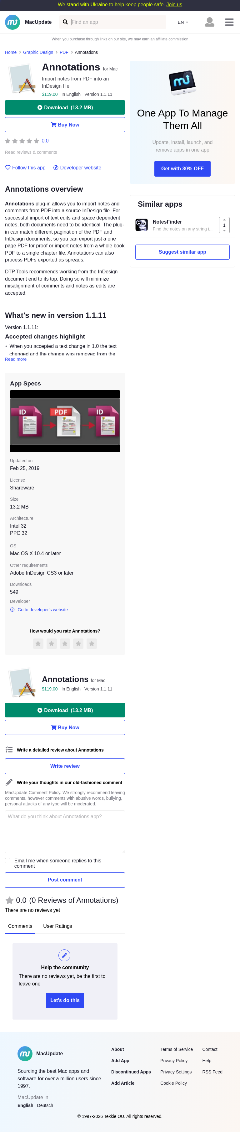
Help (206, 1060)
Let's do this (65, 1000)
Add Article (122, 1083)
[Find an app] (65, 22)
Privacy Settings (176, 1072)
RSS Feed (212, 1072)
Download (65, 107)
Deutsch (45, 1105)
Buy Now (65, 124)
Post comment (65, 879)
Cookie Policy (173, 1083)
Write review (65, 766)
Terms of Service (176, 1049)
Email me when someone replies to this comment (57, 863)
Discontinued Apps (131, 1072)
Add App (120, 1060)
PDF (64, 52)
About (117, 1049)
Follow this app (25, 167)
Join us (174, 4)
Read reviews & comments (31, 152)
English (25, 1105)
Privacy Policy (174, 1060)
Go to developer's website (39, 610)
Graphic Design (38, 52)
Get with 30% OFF (182, 168)
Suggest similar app (182, 252)
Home (11, 52)
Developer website (77, 167)
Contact (209, 1049)
